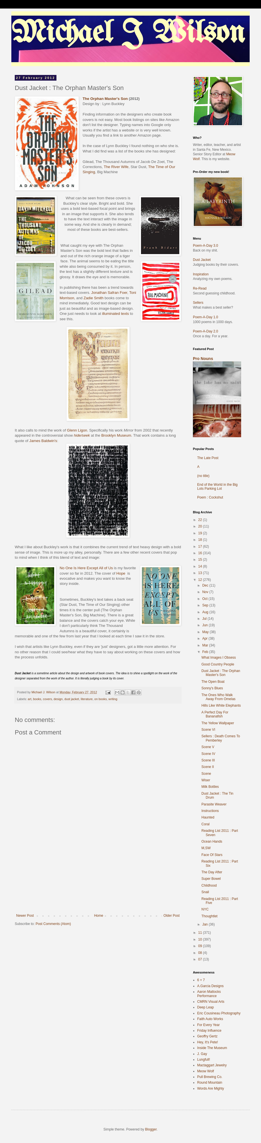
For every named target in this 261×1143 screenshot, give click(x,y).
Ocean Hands (211, 841)
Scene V (207, 747)
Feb (205, 652)
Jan (205, 924)
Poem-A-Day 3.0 (205, 246)
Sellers (198, 303)
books (37, 699)
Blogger (151, 1129)
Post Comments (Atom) (53, 924)
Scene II (207, 767)
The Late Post (207, 458)
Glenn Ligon (77, 430)
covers (47, 699)
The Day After (211, 872)
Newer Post (25, 916)
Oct (205, 599)
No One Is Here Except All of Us (87, 568)
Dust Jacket (202, 260)
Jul (205, 619)
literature (87, 699)
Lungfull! (203, 1060)
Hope (120, 573)
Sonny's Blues (212, 688)
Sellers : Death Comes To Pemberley (220, 738)
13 (200, 573)
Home (98, 916)
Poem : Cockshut (210, 497)
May (206, 632)
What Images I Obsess (218, 658)
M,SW (206, 848)
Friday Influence (209, 1031)
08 (200, 953)
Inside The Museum (212, 1048)
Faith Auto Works (210, 1019)
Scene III (208, 760)
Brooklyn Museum (116, 435)
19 (200, 533)
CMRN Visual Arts (210, 1002)
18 (200, 540)
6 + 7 (201, 980)
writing (112, 699)
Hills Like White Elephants (221, 705)
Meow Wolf (205, 1071)
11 (200, 933)
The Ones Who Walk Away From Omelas (218, 697)
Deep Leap (205, 1007)
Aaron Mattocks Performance (209, 994)
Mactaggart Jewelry (212, 1065)
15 (200, 560)
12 (200, 580)
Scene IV (208, 754)
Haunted (207, 817)
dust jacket (71, 699)
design (58, 699)
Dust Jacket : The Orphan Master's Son (220, 673)
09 (200, 946)
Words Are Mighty (210, 1088)
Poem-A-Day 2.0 (205, 331)
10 (200, 939)
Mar (205, 645)
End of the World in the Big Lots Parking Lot (217, 487)
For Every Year (208, 1025)
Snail (205, 892)
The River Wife (116, 167)
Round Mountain (209, 1083)
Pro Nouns (203, 358)
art (29, 699)
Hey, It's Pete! (207, 1042)
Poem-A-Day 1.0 (205, 317)
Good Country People (217, 664)
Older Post (171, 916)
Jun (205, 625)
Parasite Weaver (213, 804)
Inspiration (201, 274)
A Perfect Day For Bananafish (214, 714)
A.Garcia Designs (210, 986)
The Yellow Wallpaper (217, 723)
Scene (206, 774)
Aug (205, 612)
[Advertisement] (97, 885)
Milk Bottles (210, 787)
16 (200, 553)
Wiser (205, 780)
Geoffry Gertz (207, 1036)
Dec (205, 585)
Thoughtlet (209, 916)
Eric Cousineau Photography (219, 1013)
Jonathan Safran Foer (109, 292)
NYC (205, 909)
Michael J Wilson (128, 34)
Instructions (210, 811)
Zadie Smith (93, 298)
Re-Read (200, 288)
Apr (205, 638)
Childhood (209, 885)
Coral (205, 824)
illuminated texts (115, 313)
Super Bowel (211, 879)
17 (200, 547)
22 (200, 520)
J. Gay (202, 1054)
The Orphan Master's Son (105, 99)
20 (200, 526)
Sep (205, 605)
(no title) (203, 476)
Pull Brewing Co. (209, 1077)
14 (200, 566)
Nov (205, 592)
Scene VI (208, 730)
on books (100, 699)
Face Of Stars (211, 855)
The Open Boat (212, 682)
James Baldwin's (43, 441)
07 (200, 959)
